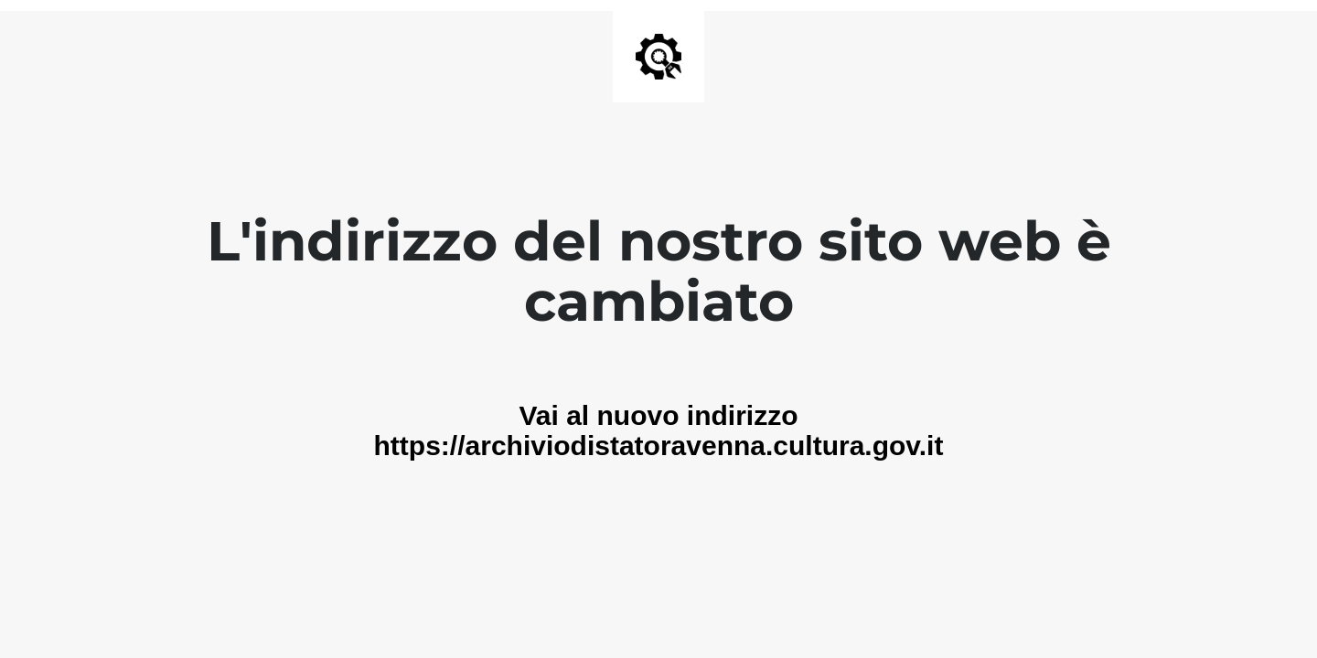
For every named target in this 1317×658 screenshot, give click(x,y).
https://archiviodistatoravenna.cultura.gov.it (659, 445)
